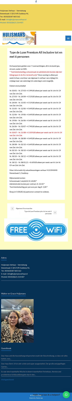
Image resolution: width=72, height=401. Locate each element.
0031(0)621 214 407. (15, 22)
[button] (66, 394)
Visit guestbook (7, 379)
